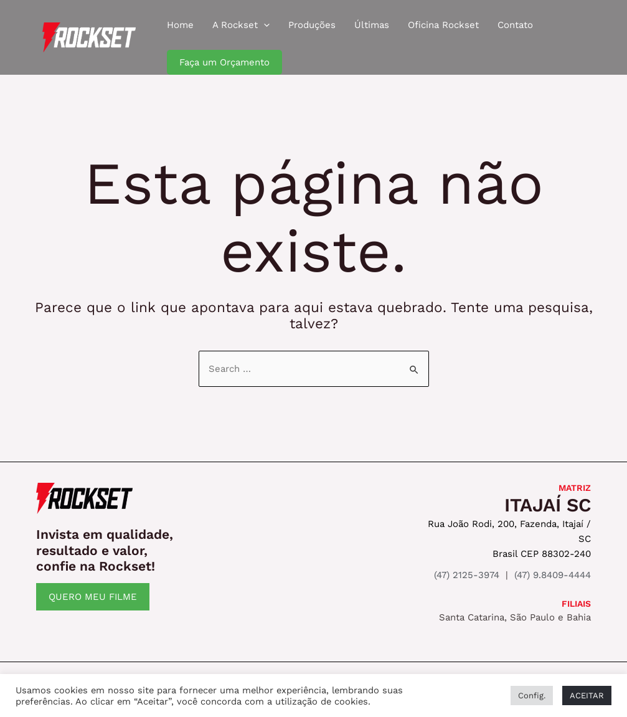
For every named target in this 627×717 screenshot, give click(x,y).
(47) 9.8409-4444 (552, 575)
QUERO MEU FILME (93, 596)
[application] (264, 25)
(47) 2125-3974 (466, 575)
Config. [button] (531, 695)
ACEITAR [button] (587, 695)
